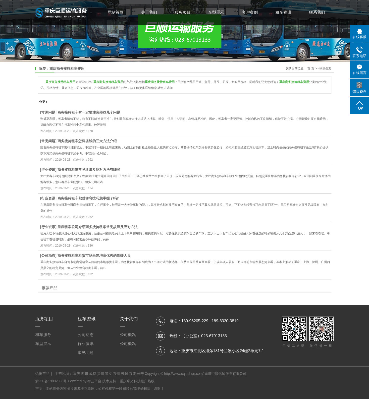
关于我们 (149, 12)
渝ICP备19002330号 (51, 381)
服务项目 (183, 12)
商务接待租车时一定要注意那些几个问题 (88, 112)
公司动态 (48, 256)
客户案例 (250, 12)
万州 (116, 374)
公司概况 (128, 334)
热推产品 (42, 374)
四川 (84, 374)
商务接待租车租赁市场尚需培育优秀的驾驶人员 (94, 256)
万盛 (132, 374)
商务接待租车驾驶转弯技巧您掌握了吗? (88, 198)
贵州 (100, 374)
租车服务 (43, 334)
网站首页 (115, 12)
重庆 (76, 374)
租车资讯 (283, 12)
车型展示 (216, 12)
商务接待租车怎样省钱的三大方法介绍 (87, 141)
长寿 (140, 374)
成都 (92, 374)
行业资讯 (48, 170)
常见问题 (48, 112)
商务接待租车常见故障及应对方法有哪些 (88, 170)
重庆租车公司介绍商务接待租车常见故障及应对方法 (97, 227)
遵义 (108, 374)
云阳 (124, 374)
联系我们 (317, 12)
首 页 (310, 68)
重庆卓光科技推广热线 (137, 381)
